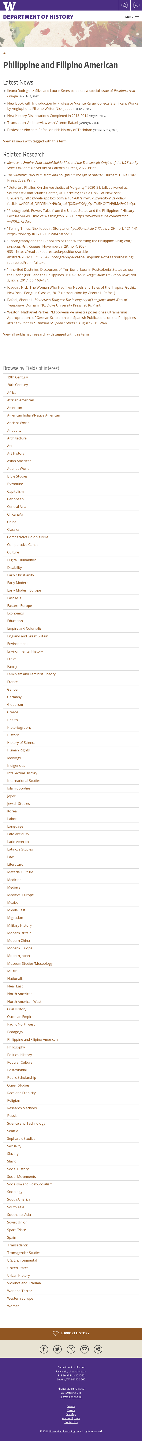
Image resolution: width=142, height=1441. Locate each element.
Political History (19, 1054)
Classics (13, 529)
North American (20, 993)
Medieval (14, 887)
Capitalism (15, 491)
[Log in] (124, 5)
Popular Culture (20, 1062)
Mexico (12, 902)
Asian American (19, 461)
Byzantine (15, 484)
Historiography (19, 727)
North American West (24, 1001)
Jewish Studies (18, 803)
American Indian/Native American (33, 415)
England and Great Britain (27, 636)
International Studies (24, 780)
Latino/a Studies (20, 849)
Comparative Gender (23, 544)
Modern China (18, 940)
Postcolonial (17, 1070)
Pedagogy (15, 1032)
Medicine (14, 879)
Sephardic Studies (21, 1138)
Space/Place (16, 1229)
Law (10, 857)
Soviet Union (17, 1222)
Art (9, 445)
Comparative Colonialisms (27, 537)
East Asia (14, 598)
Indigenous (16, 765)
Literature (15, 864)
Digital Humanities (22, 560)
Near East (15, 986)
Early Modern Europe (24, 590)
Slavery (13, 1153)
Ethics (11, 659)
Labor (12, 818)
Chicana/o (15, 514)
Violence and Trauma (24, 1283)
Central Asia (16, 506)
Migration (15, 917)
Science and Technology (26, 1123)
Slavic (11, 1161)
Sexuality (14, 1146)
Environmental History (25, 651)
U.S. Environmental (22, 1260)
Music (11, 971)
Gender (13, 689)
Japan (11, 795)
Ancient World (18, 423)
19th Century (17, 377)
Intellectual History (22, 773)
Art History (16, 453)
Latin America (18, 841)
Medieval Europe (20, 895)
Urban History (18, 1275)
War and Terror (19, 1290)
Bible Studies (17, 476)
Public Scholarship (21, 1077)
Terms (71, 1410)
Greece (12, 712)
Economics (15, 613)
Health (12, 720)
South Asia (15, 1207)
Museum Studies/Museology (30, 963)
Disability (14, 567)
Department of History (38, 16)
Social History (18, 1169)
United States (18, 1268)
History (13, 735)
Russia (12, 1115)
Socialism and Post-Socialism (29, 1184)
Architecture (17, 438)
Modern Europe (19, 948)
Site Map (71, 1414)
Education (15, 620)
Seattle (12, 1131)
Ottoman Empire (20, 1016)
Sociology (14, 1191)
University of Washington (64, 1431)
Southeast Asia (19, 1214)
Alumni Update (71, 1418)
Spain (11, 1237)
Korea (12, 811)
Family (12, 666)
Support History (71, 1333)
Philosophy (16, 1047)
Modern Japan (18, 955)
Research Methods (22, 1108)
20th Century (17, 384)
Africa (11, 392)
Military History (19, 925)
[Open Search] (136, 5)
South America (18, 1199)
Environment (17, 643)
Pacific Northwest (21, 1024)
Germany (14, 697)
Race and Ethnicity (21, 1093)
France (12, 681)
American (14, 407)
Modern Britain (19, 933)
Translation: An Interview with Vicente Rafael (42, 122)
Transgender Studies (24, 1252)
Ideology (14, 758)
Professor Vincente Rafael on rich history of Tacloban (49, 129)
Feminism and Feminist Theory (31, 674)
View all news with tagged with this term (35, 141)
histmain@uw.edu (71, 1397)
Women (13, 1306)
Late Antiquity (18, 834)
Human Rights (18, 750)
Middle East (16, 910)
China (11, 522)
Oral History (16, 1009)
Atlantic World (18, 468)
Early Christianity (20, 575)
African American (20, 400)
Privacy (71, 1406)
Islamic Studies (18, 788)
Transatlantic (17, 1245)
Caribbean (15, 499)
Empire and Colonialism (25, 628)
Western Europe (20, 1298)
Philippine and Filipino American (32, 1039)
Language (15, 826)
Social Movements (21, 1176)
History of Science (21, 742)
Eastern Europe (19, 605)
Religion (13, 1100)
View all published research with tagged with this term (46, 334)
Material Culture (20, 872)
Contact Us (71, 1422)
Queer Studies (18, 1085)
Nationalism (16, 978)
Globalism (15, 704)
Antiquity (14, 430)
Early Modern (18, 582)
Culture (13, 552)
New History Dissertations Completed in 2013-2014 (47, 115)
